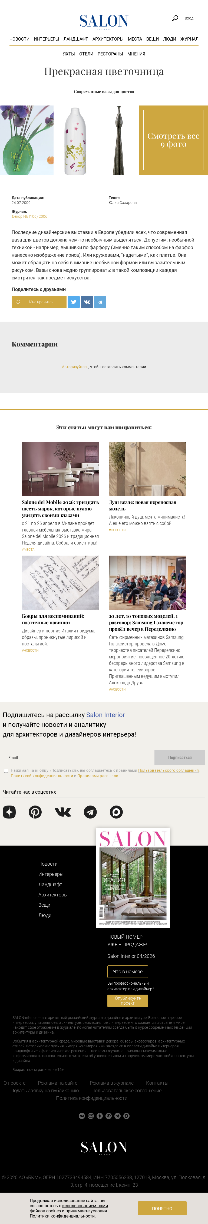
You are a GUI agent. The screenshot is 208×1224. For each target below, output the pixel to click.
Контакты (157, 1083)
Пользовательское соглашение (126, 1090)
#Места (28, 549)
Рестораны (110, 54)
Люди (169, 39)
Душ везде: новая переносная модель (143, 505)
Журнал (189, 39)
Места (135, 39)
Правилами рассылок (97, 776)
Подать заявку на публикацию (45, 1090)
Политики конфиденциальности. (63, 1216)
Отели (86, 54)
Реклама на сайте (57, 1083)
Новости (19, 39)
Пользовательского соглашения (168, 770)
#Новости (117, 530)
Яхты (69, 54)
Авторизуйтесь (75, 367)
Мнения (136, 54)
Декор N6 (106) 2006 (29, 216)
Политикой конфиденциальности (42, 776)
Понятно (162, 1208)
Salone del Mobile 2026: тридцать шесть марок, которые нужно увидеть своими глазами (60, 508)
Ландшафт (76, 39)
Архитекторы (108, 39)
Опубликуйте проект (128, 1001)
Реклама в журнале (112, 1083)
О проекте (14, 1083)
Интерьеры (46, 39)
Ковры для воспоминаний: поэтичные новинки (53, 619)
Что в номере (128, 971)
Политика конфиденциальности (91, 1098)
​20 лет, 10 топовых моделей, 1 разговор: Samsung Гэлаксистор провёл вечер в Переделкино (146, 622)
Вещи (152, 39)
